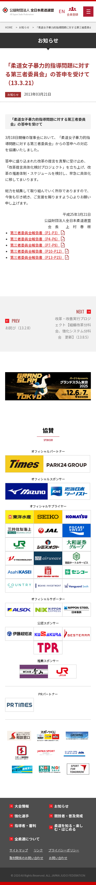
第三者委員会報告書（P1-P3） (35, 232)
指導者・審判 (25, 825)
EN (62, 11)
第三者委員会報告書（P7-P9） (35, 245)
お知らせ (13, 95)
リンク (38, 850)
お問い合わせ (58, 858)
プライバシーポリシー (63, 850)
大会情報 (22, 806)
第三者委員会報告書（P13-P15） (37, 257)
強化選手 (22, 816)
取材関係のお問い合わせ (26, 858)
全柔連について (27, 839)
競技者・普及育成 (68, 816)
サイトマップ (18, 850)
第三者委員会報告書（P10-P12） (37, 251)
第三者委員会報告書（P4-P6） (35, 238)
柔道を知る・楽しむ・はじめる (68, 827)
